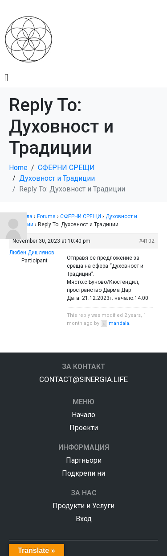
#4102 (147, 241)
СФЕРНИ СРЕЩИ (80, 216)
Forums (46, 216)
